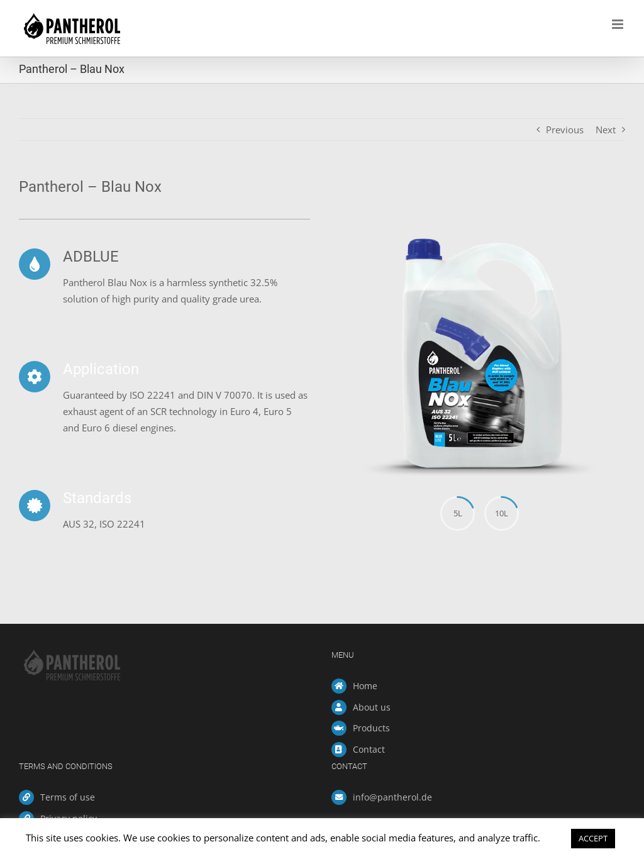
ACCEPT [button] (593, 838)
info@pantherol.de (392, 797)
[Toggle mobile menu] (618, 24)
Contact (369, 749)
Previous (565, 129)
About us (372, 707)
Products (371, 728)
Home (365, 686)
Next (606, 129)
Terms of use (67, 797)
